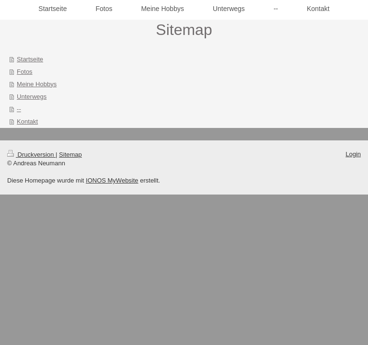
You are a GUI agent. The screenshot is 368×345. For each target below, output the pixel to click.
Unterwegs (31, 96)
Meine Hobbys (37, 84)
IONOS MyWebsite (112, 180)
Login (353, 154)
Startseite (30, 59)
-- (19, 109)
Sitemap (70, 154)
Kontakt (27, 121)
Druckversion (31, 154)
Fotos (25, 71)
